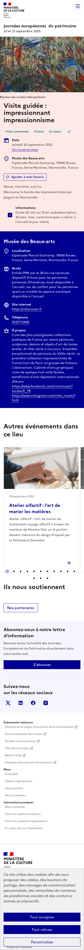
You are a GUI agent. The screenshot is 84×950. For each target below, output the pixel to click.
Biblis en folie (13, 755)
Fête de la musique (17, 748)
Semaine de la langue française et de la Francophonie (39, 727)
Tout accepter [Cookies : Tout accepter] (42, 917)
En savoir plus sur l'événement (24, 828)
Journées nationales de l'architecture (28, 762)
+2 (68, 132)
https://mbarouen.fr (27, 309)
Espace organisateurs (18, 781)
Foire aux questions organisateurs (26, 821)
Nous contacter (15, 807)
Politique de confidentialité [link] (19, 947)
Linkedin (20, 702)
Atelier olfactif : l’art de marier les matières (34, 508)
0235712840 (20, 322)
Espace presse (14, 788)
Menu (77, 6)
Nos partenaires (20, 607)
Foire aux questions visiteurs (23, 814)
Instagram (45, 702)
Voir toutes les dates (25, 150)
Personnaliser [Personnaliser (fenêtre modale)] (42, 942)
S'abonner (42, 664)
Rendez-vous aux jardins (20, 741)
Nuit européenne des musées (23, 734)
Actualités (11, 774)
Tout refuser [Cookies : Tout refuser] (42, 929)
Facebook (33, 702)
